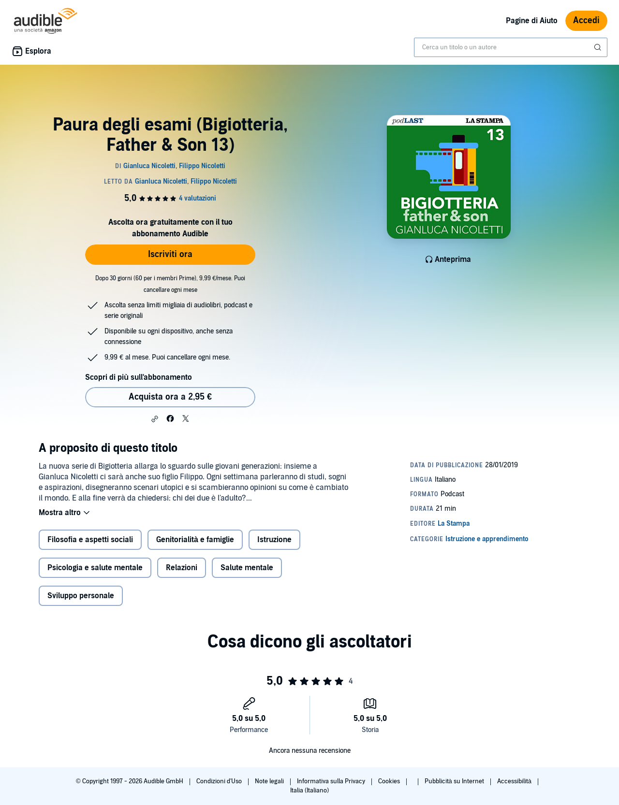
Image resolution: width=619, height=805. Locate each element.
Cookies (389, 781)
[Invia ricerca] (598, 47)
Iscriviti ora (170, 254)
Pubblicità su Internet (455, 781)
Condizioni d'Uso (219, 781)
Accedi (586, 20)
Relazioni (181, 568)
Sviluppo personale (80, 596)
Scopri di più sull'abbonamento (138, 377)
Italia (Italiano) (309, 790)
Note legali (270, 781)
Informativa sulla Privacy (332, 781)
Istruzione (274, 540)
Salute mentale (247, 568)
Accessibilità (515, 781)
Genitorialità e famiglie (195, 540)
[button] (155, 419)
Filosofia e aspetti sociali (90, 540)
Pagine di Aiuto (532, 21)
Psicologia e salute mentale (95, 568)
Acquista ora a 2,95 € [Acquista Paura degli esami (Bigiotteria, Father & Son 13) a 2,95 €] (170, 397)
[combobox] (510, 47)
